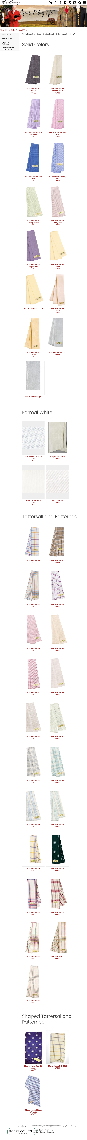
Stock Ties (23, 30)
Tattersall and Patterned (7, 43)
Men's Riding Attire (7, 30)
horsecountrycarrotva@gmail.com (46, 1125)
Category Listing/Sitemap (68, 1126)
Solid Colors (6, 35)
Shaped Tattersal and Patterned (8, 48)
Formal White (7, 38)
